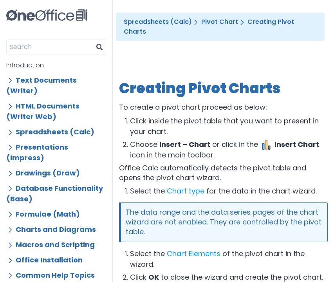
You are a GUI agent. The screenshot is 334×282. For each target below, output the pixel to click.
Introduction (25, 65)
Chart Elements (193, 253)
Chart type (185, 191)
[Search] (50, 47)
